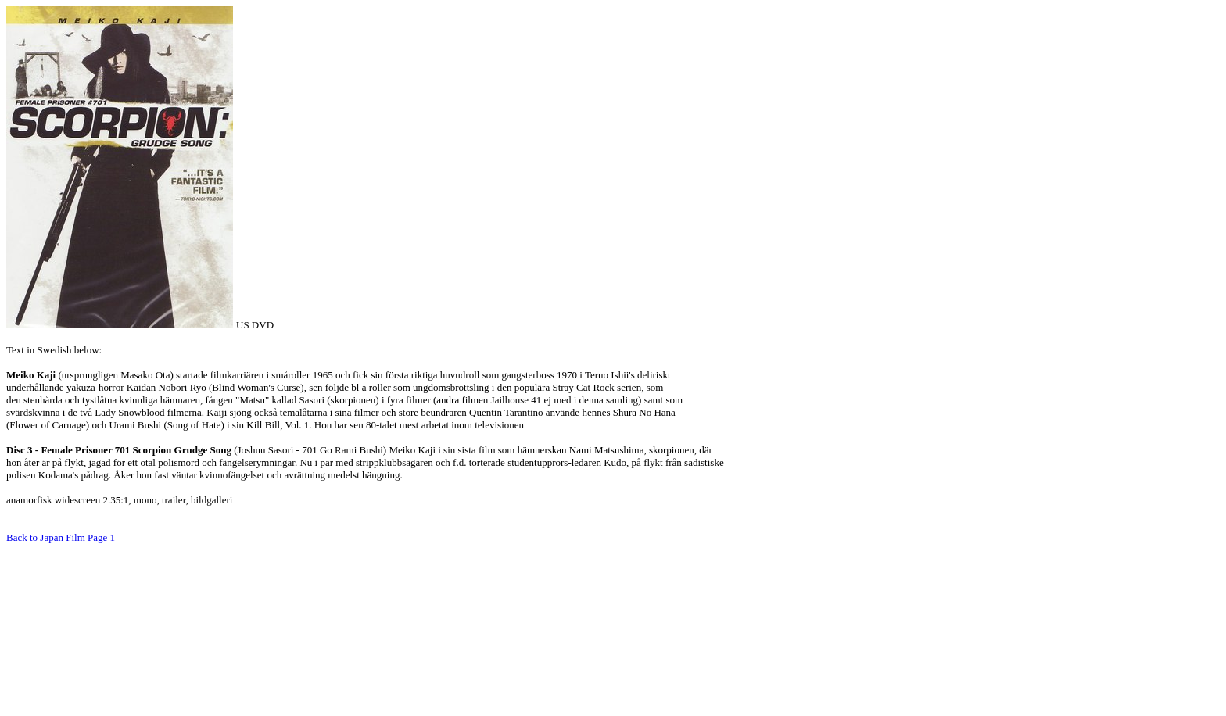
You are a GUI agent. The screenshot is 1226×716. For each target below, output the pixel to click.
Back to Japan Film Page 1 (60, 537)
